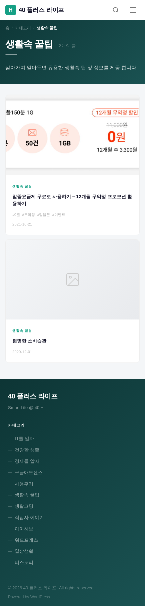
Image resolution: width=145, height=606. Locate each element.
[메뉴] (133, 10)
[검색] (115, 10)
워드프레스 (26, 540)
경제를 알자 (27, 461)
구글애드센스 (29, 472)
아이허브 (24, 528)
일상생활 (24, 551)
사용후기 (24, 483)
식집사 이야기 (29, 517)
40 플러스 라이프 (32, 396)
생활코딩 (24, 506)
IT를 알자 (24, 438)
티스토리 (24, 562)
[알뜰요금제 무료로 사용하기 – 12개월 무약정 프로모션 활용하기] (72, 165)
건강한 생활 (27, 449)
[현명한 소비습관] (72, 301)
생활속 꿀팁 (27, 494)
